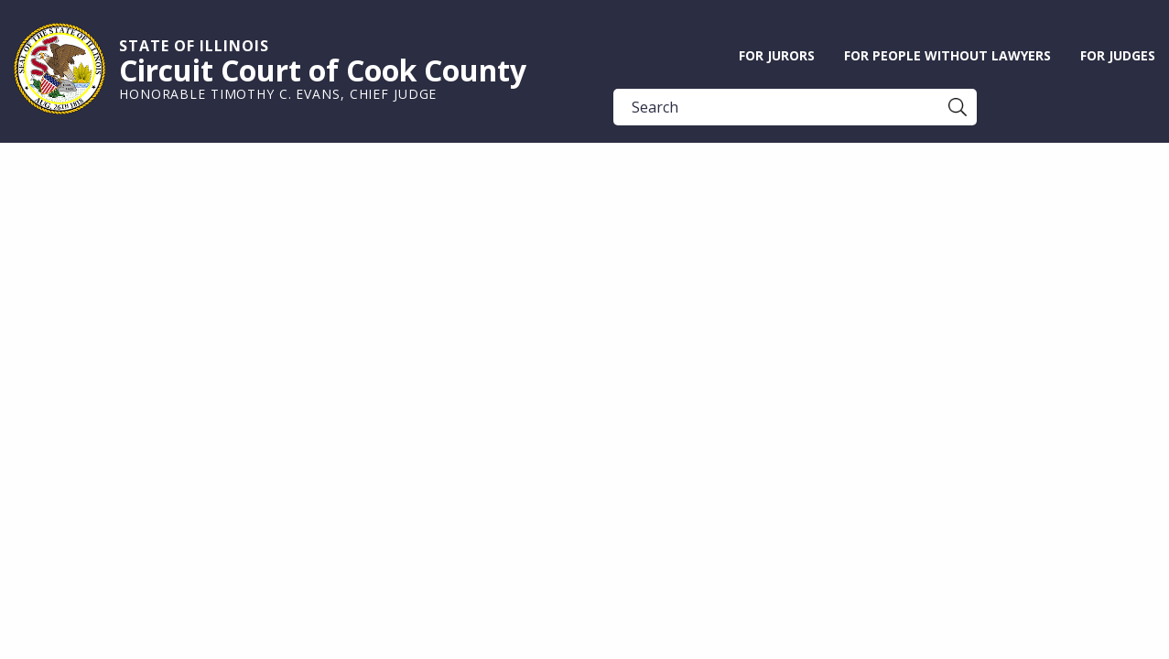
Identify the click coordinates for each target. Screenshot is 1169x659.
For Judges (1117, 55)
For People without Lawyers (947, 55)
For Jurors (777, 55)
